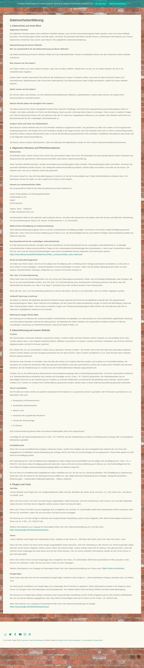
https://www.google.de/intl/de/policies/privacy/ (29, 634)
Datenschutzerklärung (117, 4)
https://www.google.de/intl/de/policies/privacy (29, 551)
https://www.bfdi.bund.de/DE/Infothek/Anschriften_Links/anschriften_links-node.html (46, 263)
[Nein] (141, 4)
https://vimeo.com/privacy (116, 591)
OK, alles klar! (100, 4)
